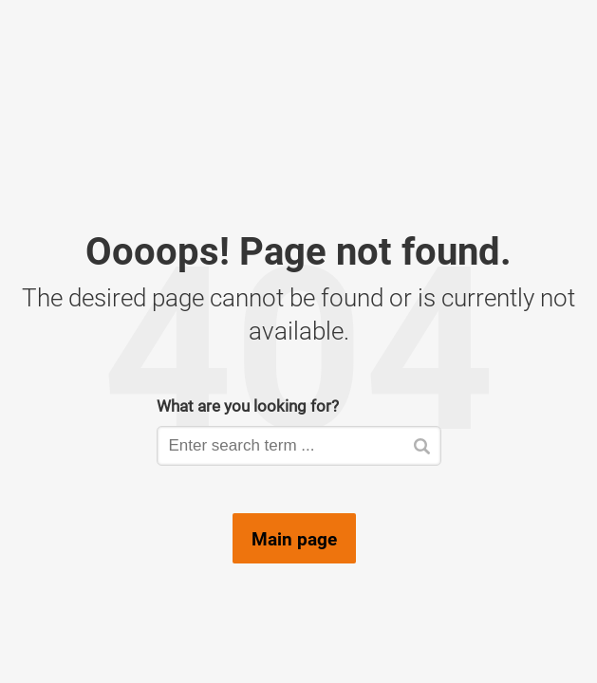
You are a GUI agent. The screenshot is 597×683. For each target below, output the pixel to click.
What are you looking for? (248, 405)
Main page (294, 538)
